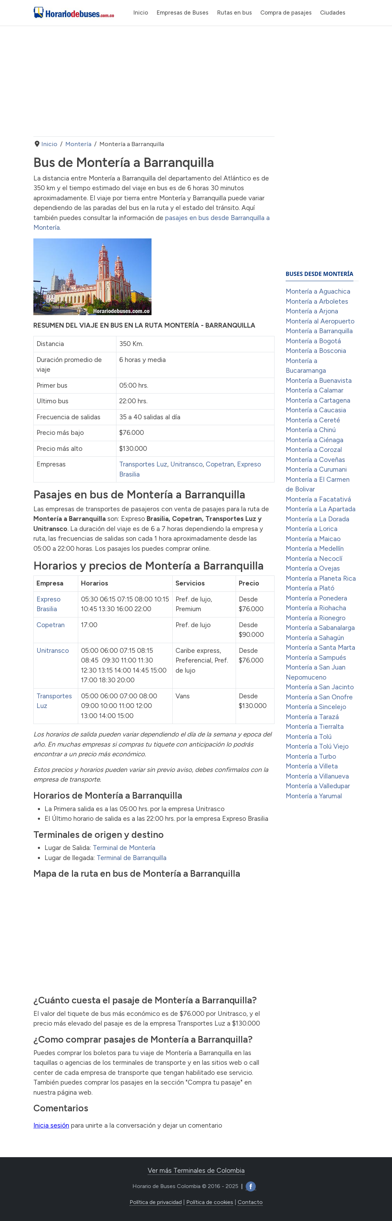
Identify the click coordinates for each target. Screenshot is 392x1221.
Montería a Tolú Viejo (317, 746)
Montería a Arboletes (317, 301)
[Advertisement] (154, 81)
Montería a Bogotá (313, 341)
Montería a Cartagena (318, 400)
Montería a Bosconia (316, 351)
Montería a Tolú (309, 737)
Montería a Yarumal (314, 796)
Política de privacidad (156, 1202)
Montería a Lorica (311, 529)
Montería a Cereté (313, 420)
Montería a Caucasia (316, 410)
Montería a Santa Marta (320, 647)
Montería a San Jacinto (320, 687)
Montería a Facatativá (318, 499)
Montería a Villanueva (317, 776)
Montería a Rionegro (315, 618)
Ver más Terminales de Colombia (196, 1170)
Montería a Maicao (313, 539)
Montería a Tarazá (312, 717)
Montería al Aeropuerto (320, 321)
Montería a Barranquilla (319, 331)
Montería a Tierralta (315, 727)
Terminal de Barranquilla (131, 858)
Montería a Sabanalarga (320, 628)
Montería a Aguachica (318, 291)
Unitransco (186, 464)
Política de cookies (209, 1202)
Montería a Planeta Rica (321, 578)
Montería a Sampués (316, 658)
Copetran (220, 464)
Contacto (250, 1202)
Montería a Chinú (311, 430)
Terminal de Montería (124, 848)
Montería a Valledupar (318, 786)
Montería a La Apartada (321, 509)
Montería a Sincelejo (316, 707)
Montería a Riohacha (316, 608)
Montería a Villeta (312, 766)
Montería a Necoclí (314, 559)
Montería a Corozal (314, 450)
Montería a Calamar (314, 390)
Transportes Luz (143, 464)
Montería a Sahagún (315, 638)
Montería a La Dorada (317, 519)
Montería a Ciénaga (314, 440)
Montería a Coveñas (315, 460)
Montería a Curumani (316, 469)
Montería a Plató (310, 588)
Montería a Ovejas (313, 568)
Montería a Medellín (315, 549)
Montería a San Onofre (319, 697)
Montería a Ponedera (316, 598)
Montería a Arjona (312, 311)
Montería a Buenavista (319, 381)
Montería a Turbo (311, 756)
